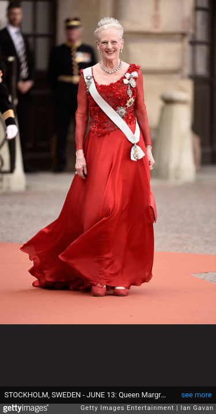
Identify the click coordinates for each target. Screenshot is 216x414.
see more (196, 394)
